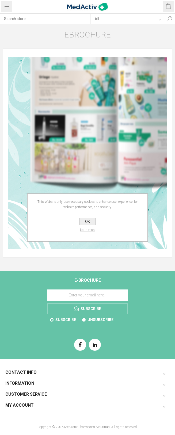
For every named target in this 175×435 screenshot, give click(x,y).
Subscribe (65, 320)
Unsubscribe (100, 320)
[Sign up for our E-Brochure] (87, 295)
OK (87, 221)
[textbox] (45, 18)
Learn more (87, 230)
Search (169, 18)
